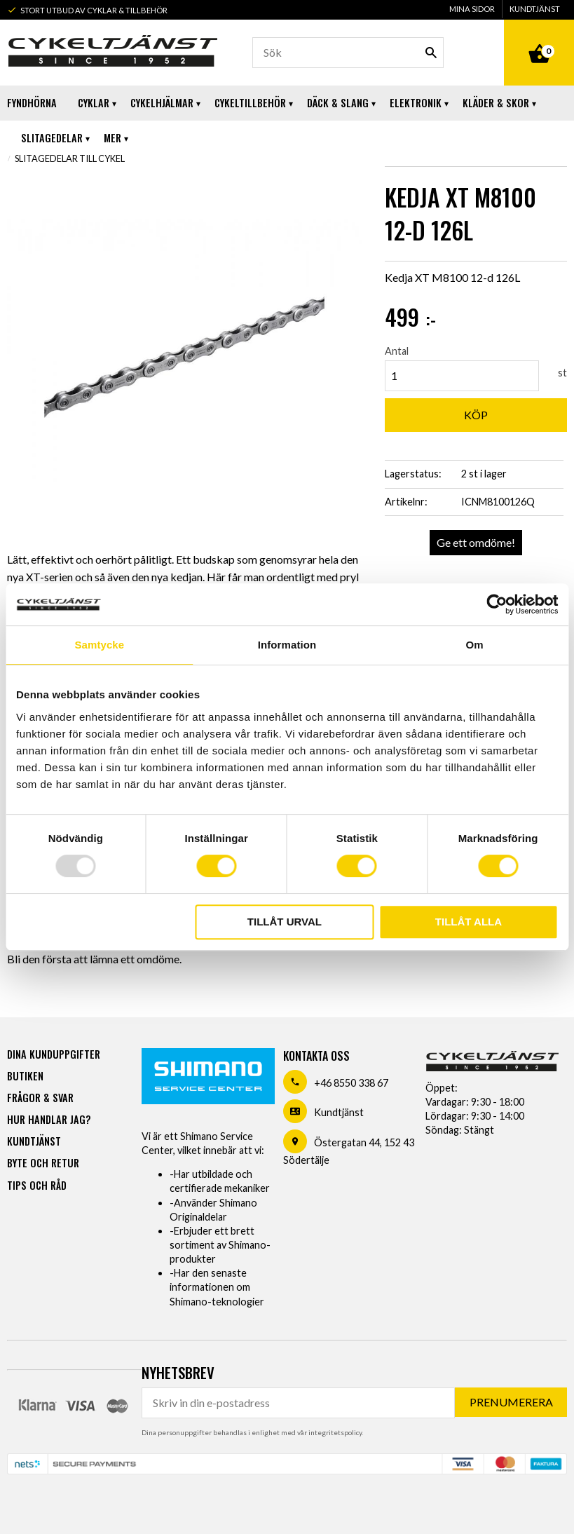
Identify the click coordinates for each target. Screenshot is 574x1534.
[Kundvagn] (538, 38)
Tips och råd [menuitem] (37, 1185)
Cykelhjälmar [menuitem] (161, 102)
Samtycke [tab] (99, 645)
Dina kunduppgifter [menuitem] (53, 1054)
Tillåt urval (284, 922)
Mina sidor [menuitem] (472, 8)
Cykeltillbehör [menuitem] (250, 102)
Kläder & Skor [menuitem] (496, 102)
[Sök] (431, 52)
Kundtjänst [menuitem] (535, 8)
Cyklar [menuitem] (93, 102)
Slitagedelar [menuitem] (52, 137)
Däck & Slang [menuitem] (338, 102)
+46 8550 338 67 (351, 1083)
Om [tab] (475, 645)
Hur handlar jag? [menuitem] (48, 1119)
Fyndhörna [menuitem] (32, 102)
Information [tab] (287, 645)
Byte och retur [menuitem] (43, 1162)
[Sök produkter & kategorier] (348, 52)
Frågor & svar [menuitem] (40, 1097)
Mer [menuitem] (112, 137)
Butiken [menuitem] (25, 1075)
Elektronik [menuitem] (416, 102)
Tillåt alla (468, 922)
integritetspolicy (335, 1432)
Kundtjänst (339, 1112)
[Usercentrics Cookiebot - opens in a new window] (496, 604)
